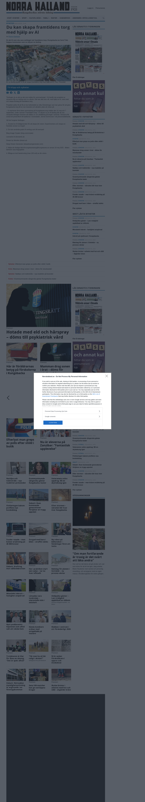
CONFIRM (53, 422)
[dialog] (72, 401)
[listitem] (72, 411)
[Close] (107, 377)
